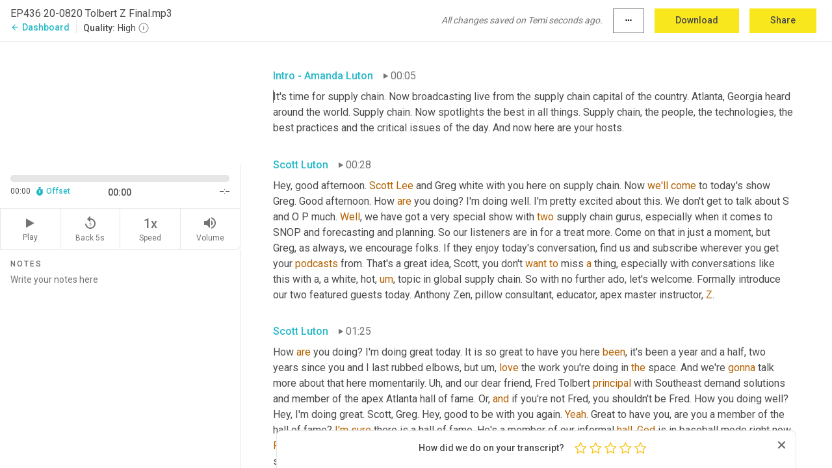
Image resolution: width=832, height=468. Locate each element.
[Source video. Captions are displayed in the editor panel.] (120, 102)
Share (783, 20)
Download (696, 20)
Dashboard (40, 27)
